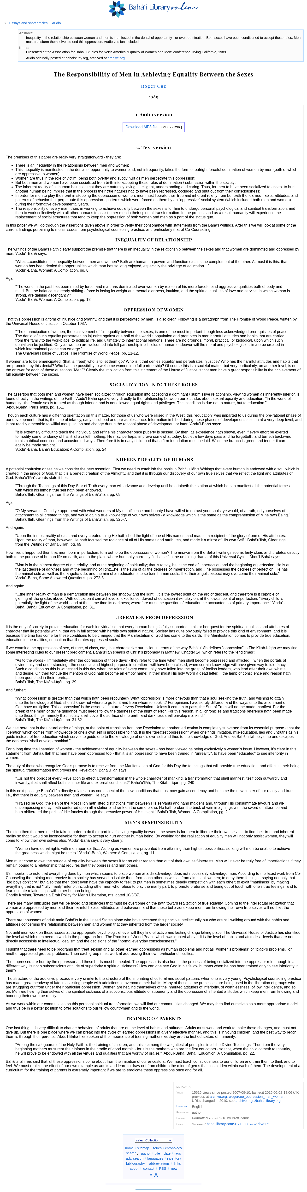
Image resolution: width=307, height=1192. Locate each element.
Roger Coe (153, 86)
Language (182, 1106)
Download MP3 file (141, 127)
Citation (250, 1124)
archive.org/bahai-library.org (258, 1101)
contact (148, 1168)
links (177, 1163)
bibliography (135, 1163)
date (167, 1153)
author (146, 1153)
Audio (56, 23)
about (134, 1168)
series (157, 1148)
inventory (174, 1158)
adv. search (134, 1158)
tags (177, 1153)
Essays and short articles (28, 23)
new (174, 1168)
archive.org (116, 58)
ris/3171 (264, 1124)
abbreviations (159, 1163)
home (129, 1148)
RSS (162, 1168)
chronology (173, 1148)
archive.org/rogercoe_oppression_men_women (247, 1097)
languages (155, 1158)
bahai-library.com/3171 (224, 1124)
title (157, 1153)
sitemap (143, 1148)
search (131, 1153)
